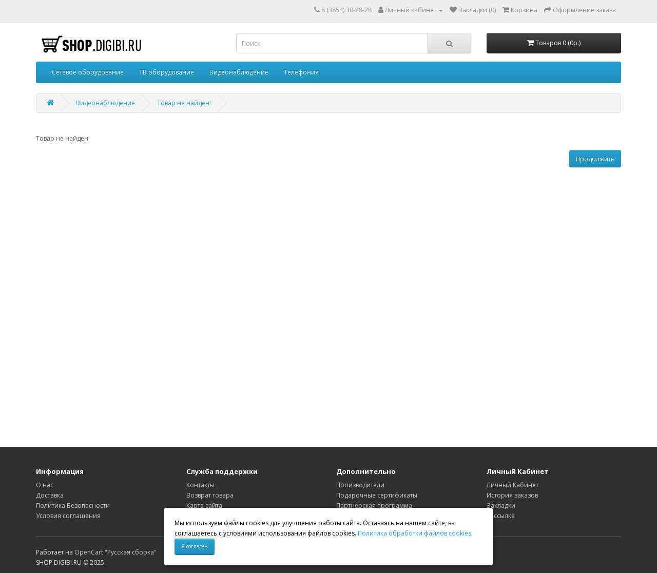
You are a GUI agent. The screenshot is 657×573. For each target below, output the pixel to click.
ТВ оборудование (166, 72)
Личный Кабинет (512, 485)
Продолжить (595, 159)
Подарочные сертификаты (376, 495)
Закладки (501, 505)
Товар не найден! (184, 103)
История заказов (512, 495)
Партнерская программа (374, 505)
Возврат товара (210, 495)
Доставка (50, 495)
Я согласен (194, 546)
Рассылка (501, 515)
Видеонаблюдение (238, 72)
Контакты (200, 485)
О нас (44, 485)
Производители (360, 485)
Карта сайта (204, 505)
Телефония (301, 72)
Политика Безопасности (73, 505)
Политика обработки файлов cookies (414, 533)
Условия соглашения (68, 515)
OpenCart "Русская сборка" (115, 552)
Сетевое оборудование (88, 72)
